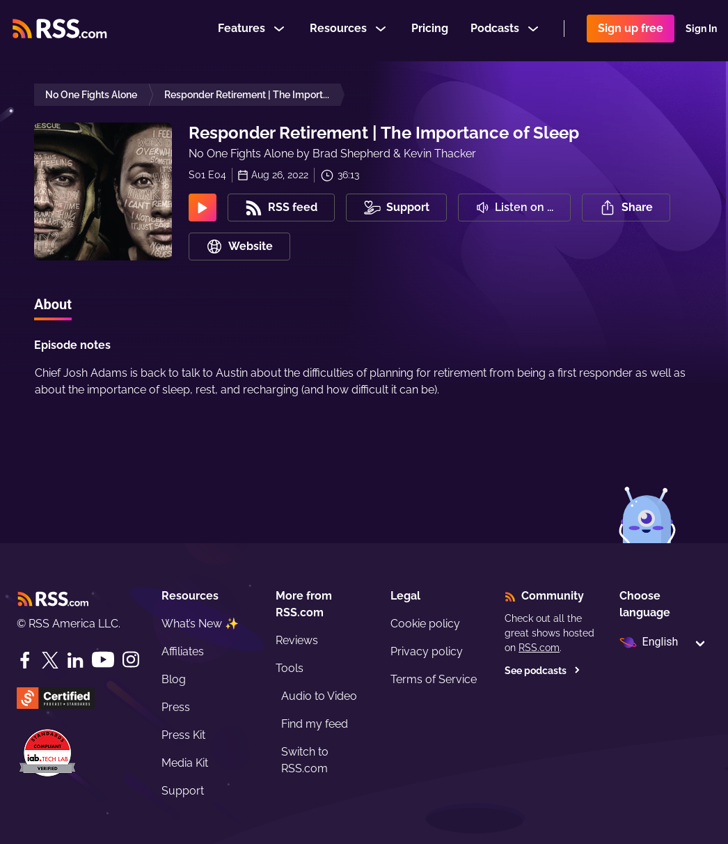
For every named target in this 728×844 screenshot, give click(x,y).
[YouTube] (103, 660)
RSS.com (539, 647)
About (53, 304)
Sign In (701, 30)
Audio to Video (319, 696)
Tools (289, 668)
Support (182, 790)
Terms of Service (433, 679)
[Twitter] (50, 660)
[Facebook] (25, 660)
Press (175, 707)
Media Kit (184, 762)
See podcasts (542, 670)
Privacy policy (426, 651)
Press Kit (183, 735)
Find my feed (314, 723)
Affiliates (182, 651)
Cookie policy (425, 623)
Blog (173, 679)
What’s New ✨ (200, 623)
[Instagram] (130, 660)
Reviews (297, 640)
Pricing (429, 30)
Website (239, 246)
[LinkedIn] (75, 660)
